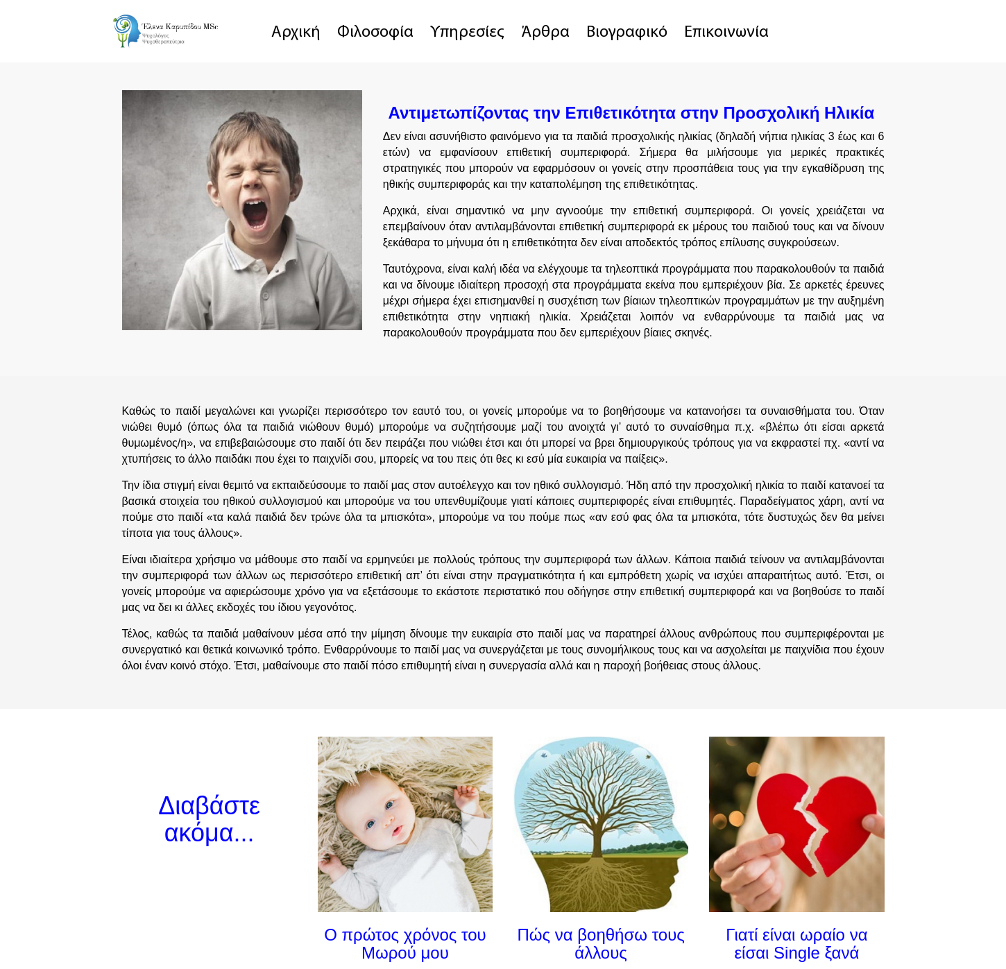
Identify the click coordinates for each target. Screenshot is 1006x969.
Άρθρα (545, 32)
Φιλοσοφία (375, 32)
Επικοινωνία (726, 32)
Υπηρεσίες (467, 32)
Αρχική (296, 32)
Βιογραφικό (626, 32)
